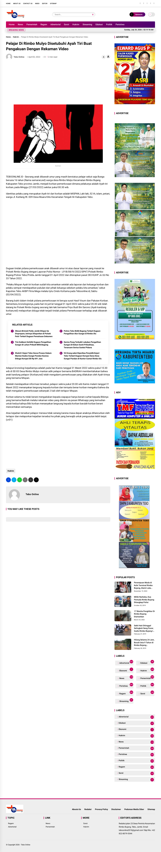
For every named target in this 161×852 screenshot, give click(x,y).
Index (37, 3)
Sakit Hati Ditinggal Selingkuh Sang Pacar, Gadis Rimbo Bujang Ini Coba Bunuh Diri (144, 628)
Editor (44, 3)
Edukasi (99, 24)
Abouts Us (76, 809)
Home (8, 3)
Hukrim (75, 24)
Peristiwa (120, 24)
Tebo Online (25, 845)
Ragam (44, 24)
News (20, 24)
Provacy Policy (101, 809)
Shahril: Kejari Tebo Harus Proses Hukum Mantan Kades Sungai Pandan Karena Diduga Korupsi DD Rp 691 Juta (33, 356)
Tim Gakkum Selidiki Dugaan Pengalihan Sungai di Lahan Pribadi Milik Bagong (33, 343)
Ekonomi (126, 670)
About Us (16, 3)
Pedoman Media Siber (134, 809)
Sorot (66, 24)
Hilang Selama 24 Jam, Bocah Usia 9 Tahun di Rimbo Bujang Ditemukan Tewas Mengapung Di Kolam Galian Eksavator (144, 643)
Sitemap (53, 3)
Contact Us (27, 3)
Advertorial (55, 24)
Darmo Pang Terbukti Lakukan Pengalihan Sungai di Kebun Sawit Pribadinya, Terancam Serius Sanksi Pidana (82, 345)
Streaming (87, 24)
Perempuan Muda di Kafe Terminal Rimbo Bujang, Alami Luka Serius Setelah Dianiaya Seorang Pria (144, 585)
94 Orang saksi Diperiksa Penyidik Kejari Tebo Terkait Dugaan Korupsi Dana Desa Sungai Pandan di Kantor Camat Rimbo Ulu (83, 356)
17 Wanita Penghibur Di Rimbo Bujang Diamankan (144, 614)
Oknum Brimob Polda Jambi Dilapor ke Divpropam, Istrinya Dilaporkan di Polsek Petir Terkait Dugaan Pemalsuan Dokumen (34, 333)
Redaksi (88, 809)
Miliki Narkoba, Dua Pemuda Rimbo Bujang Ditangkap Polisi (144, 599)
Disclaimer (116, 809)
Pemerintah (31, 24)
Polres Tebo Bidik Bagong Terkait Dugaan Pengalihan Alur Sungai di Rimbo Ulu (82, 332)
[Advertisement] (58, 82)
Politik (109, 24)
